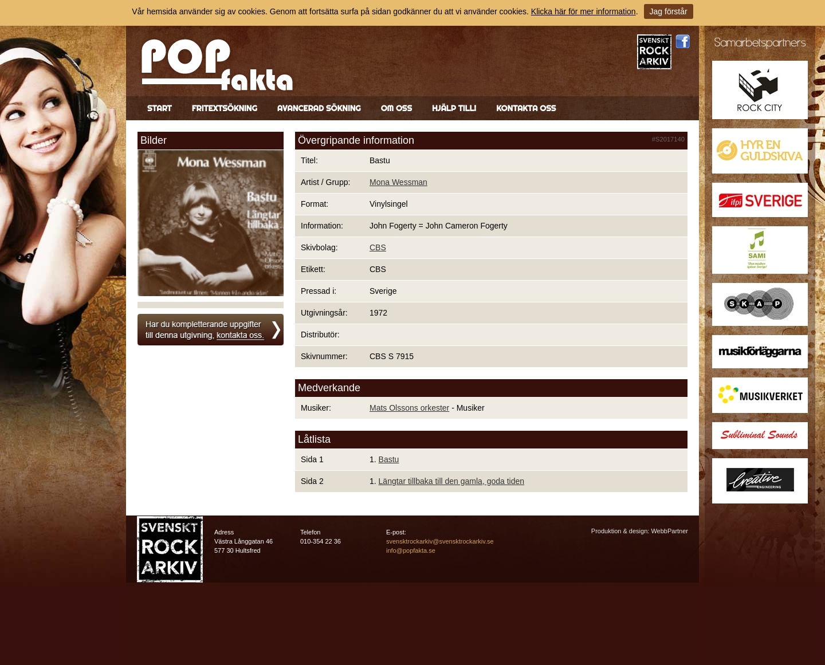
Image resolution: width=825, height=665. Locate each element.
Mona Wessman (398, 182)
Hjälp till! (454, 108)
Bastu (389, 459)
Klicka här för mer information (583, 11)
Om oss (396, 108)
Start (159, 108)
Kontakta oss (526, 108)
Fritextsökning (224, 108)
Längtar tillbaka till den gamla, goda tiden (452, 481)
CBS (378, 247)
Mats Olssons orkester (409, 407)
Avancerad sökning (319, 108)
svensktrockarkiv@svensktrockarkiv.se (440, 541)
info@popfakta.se (410, 550)
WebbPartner (669, 531)
